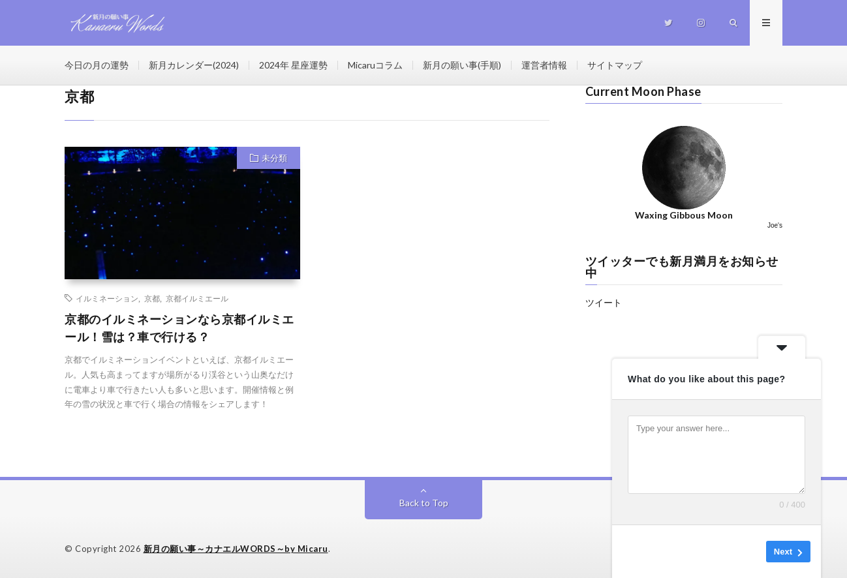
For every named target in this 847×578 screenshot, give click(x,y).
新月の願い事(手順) (462, 64)
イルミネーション (107, 298)
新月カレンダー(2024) (194, 64)
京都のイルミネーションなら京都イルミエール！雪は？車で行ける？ (179, 328)
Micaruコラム (375, 64)
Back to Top (423, 502)
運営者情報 (544, 64)
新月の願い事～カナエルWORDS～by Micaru (236, 548)
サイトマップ (614, 64)
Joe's (774, 225)
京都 (152, 298)
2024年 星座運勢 (293, 64)
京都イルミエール (197, 298)
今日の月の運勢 (97, 64)
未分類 (274, 158)
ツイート (603, 302)
